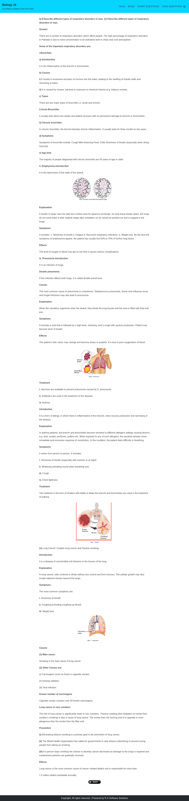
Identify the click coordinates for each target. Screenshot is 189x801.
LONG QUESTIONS (172, 6)
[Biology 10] (17, 6)
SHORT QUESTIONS (148, 6)
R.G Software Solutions (116, 798)
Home (122, 6)
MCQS (131, 6)
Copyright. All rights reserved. (75, 798)
